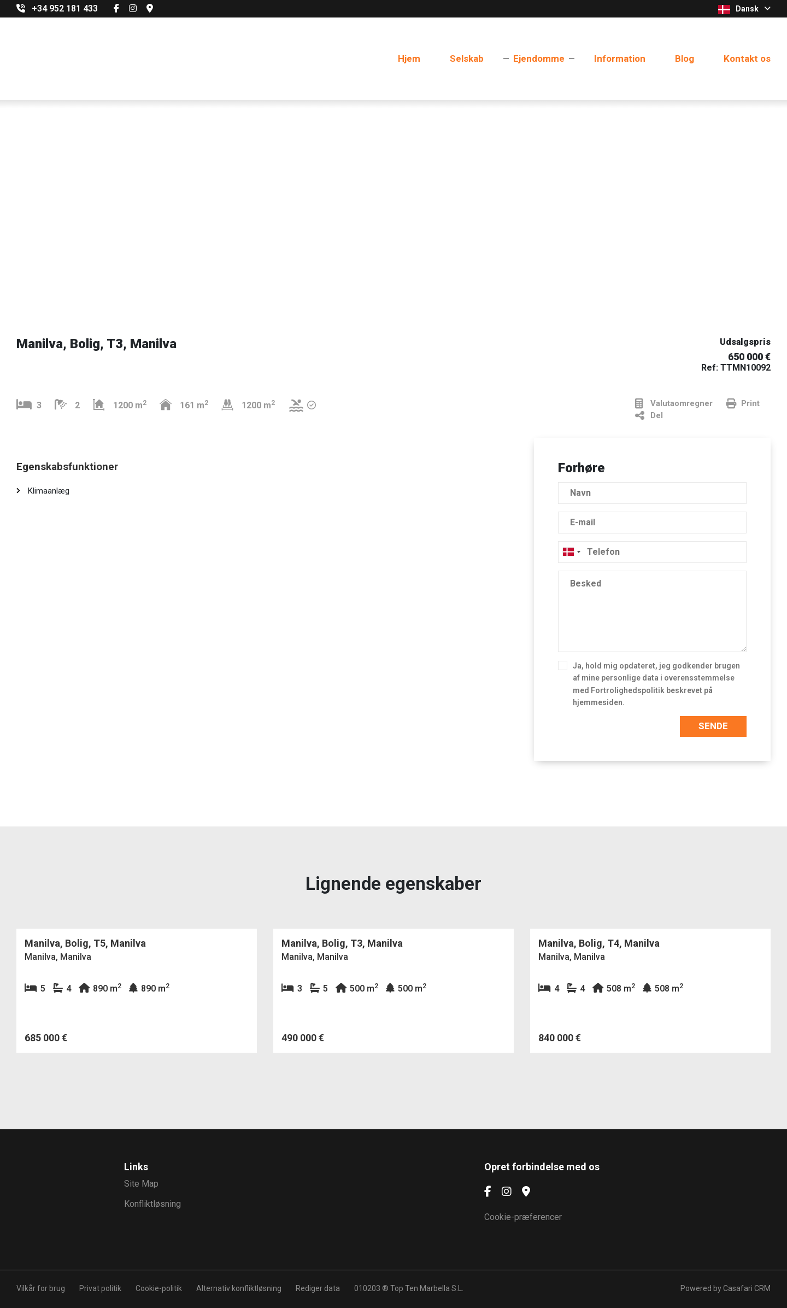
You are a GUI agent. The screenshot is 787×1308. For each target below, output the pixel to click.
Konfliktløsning (152, 1204)
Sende (713, 725)
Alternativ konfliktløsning (238, 1288)
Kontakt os (747, 58)
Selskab (467, 58)
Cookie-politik (159, 1288)
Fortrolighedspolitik (628, 690)
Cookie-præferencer (523, 1217)
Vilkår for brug (40, 1288)
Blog (684, 58)
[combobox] (652, 552)
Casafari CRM (747, 1288)
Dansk (744, 9)
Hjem (409, 58)
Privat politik (100, 1288)
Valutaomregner (674, 403)
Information (619, 58)
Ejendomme (539, 58)
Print (743, 403)
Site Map (141, 1183)
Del (649, 415)
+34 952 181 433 (65, 8)
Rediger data (318, 1288)
